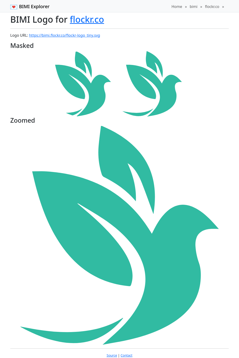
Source (112, 355)
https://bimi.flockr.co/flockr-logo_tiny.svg (64, 35)
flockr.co (212, 6)
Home (177, 6)
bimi (193, 6)
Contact (127, 355)
